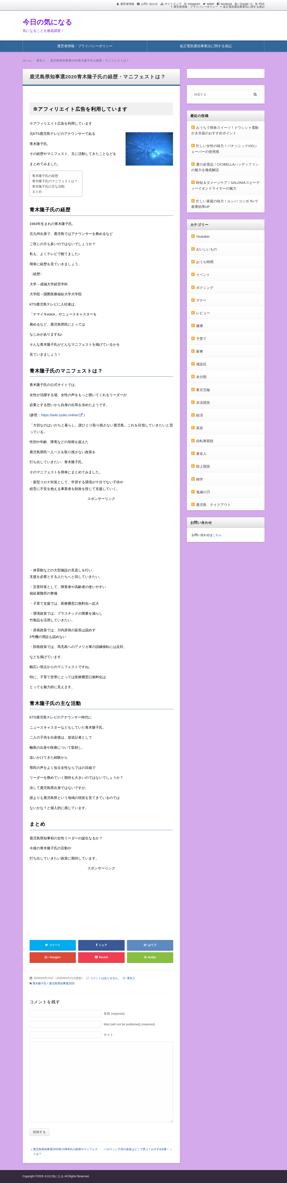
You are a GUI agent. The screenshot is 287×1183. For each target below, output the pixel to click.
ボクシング (204, 288)
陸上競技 (203, 466)
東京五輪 (203, 390)
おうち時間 (204, 262)
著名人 (131, 978)
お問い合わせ (149, 4)
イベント (203, 275)
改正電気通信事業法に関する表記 (244, 6)
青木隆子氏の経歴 (45, 176)
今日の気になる (47, 22)
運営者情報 (127, 4)
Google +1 (246, 4)
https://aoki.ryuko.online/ (60, 415)
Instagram (194, 4)
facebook (226, 4)
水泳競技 (203, 402)
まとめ (37, 191)
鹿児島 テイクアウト (213, 505)
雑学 (199, 479)
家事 (199, 351)
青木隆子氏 (39, 983)
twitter (210, 4)
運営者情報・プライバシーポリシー (195, 6)
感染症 (201, 364)
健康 (199, 326)
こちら (217, 535)
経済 (199, 415)
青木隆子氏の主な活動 (48, 186)
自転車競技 (204, 441)
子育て (201, 339)
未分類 (201, 377)
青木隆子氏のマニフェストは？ (54, 181)
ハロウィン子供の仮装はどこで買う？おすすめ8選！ (136, 1149)
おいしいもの (206, 249)
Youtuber (203, 236)
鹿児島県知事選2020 (62, 983)
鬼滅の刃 (203, 492)
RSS (262, 4)
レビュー (203, 313)
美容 (199, 428)
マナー (201, 300)
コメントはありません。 (105, 978)
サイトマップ (173, 4)
